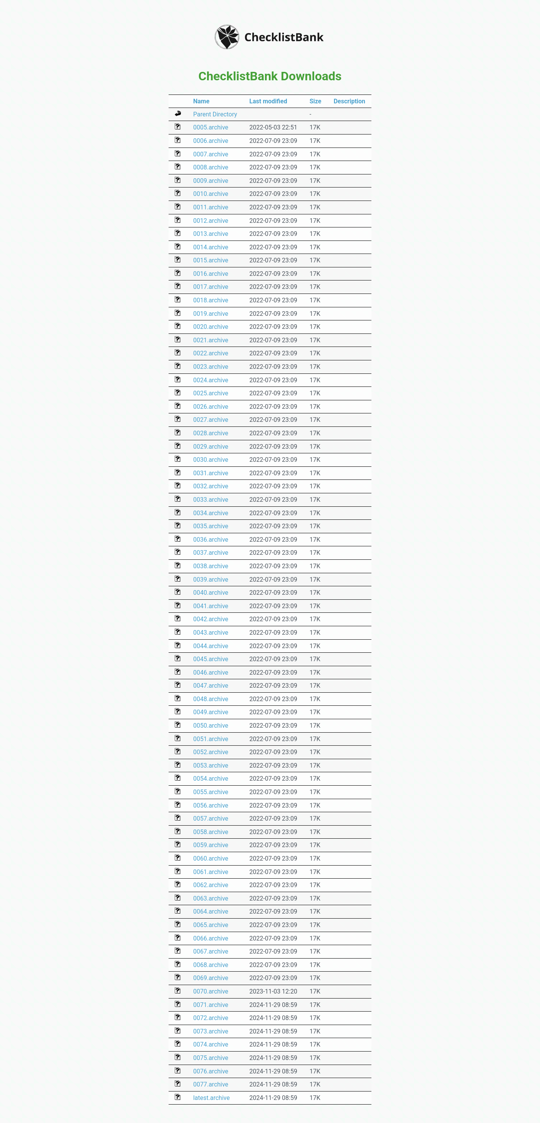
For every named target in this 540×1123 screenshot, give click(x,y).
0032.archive (210, 486)
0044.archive (210, 646)
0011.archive (210, 207)
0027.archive (210, 419)
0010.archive (210, 193)
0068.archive (210, 965)
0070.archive (210, 991)
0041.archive (210, 606)
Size (315, 101)
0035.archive (210, 526)
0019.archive (210, 313)
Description (349, 101)
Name (201, 101)
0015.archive (210, 260)
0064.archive (210, 911)
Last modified (268, 101)
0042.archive (210, 619)
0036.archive (210, 539)
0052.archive (210, 752)
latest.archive (211, 1097)
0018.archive (210, 300)
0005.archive (210, 127)
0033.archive (210, 499)
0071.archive (210, 1005)
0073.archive (210, 1031)
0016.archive (210, 273)
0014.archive (210, 247)
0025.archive (210, 393)
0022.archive (210, 353)
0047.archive (210, 685)
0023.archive (210, 366)
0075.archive (210, 1058)
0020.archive (210, 326)
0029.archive (210, 446)
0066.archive (210, 938)
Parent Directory (215, 114)
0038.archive (210, 566)
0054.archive (210, 778)
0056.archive (210, 805)
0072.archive (210, 1018)
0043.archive (210, 632)
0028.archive (210, 433)
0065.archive (210, 925)
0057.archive (210, 818)
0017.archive (210, 286)
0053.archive (210, 765)
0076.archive (210, 1071)
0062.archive (210, 885)
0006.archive (210, 140)
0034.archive (210, 513)
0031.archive (210, 473)
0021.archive (210, 340)
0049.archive (210, 712)
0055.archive (210, 792)
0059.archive (210, 845)
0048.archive (210, 699)
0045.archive (210, 659)
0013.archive (210, 233)
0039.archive (210, 579)
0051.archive (210, 739)
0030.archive (210, 459)
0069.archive (210, 978)
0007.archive (210, 154)
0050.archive (210, 725)
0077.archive (210, 1084)
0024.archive (210, 380)
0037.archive (210, 552)
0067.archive (210, 951)
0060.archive (210, 858)
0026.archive (210, 406)
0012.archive (210, 220)
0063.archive (210, 898)
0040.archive (210, 592)
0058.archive (210, 832)
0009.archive (210, 180)
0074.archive (210, 1044)
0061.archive (210, 872)
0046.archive (210, 672)
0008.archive (210, 167)
